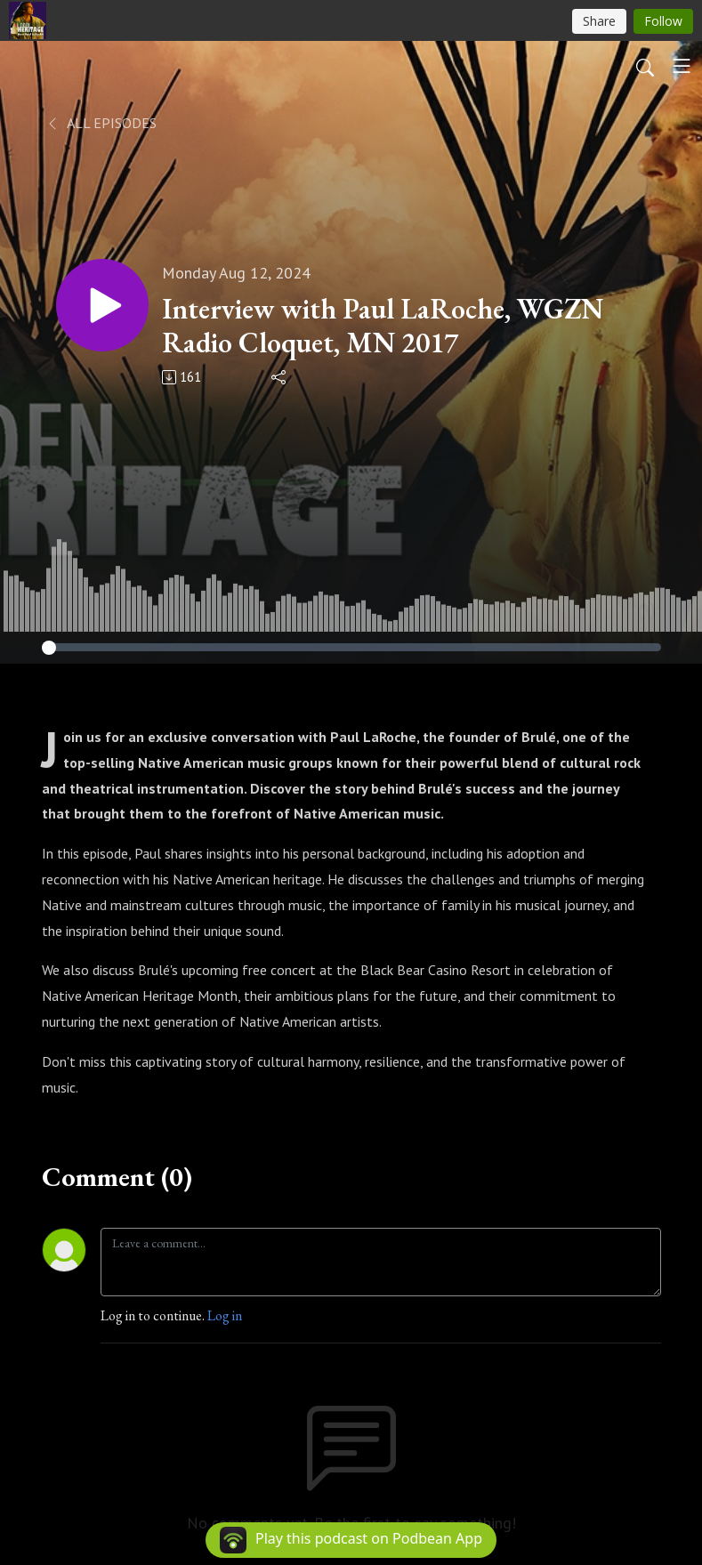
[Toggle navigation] (681, 66)
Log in (224, 1315)
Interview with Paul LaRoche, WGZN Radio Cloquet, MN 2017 (382, 326)
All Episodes (101, 123)
